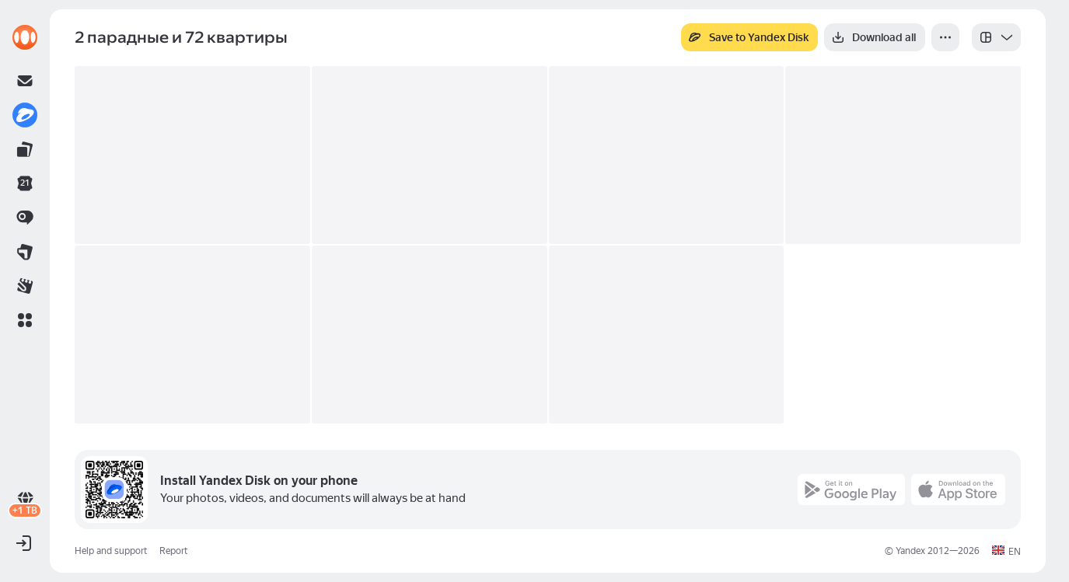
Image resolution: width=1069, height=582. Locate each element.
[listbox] (996, 37)
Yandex (910, 550)
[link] (24, 37)
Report (173, 550)
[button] (24, 320)
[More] (945, 37)
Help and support (111, 550)
